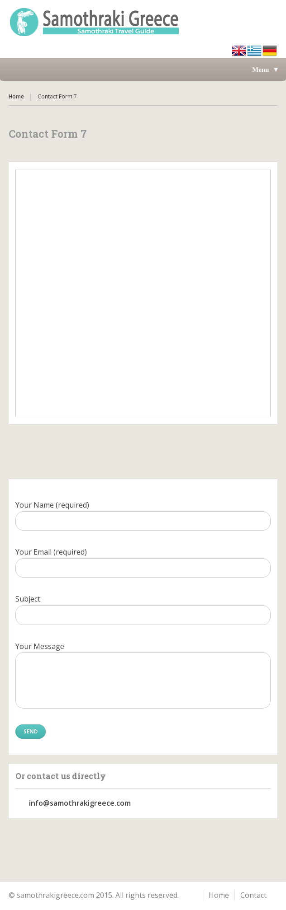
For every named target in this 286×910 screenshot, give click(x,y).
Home (16, 96)
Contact (253, 895)
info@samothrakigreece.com (80, 803)
